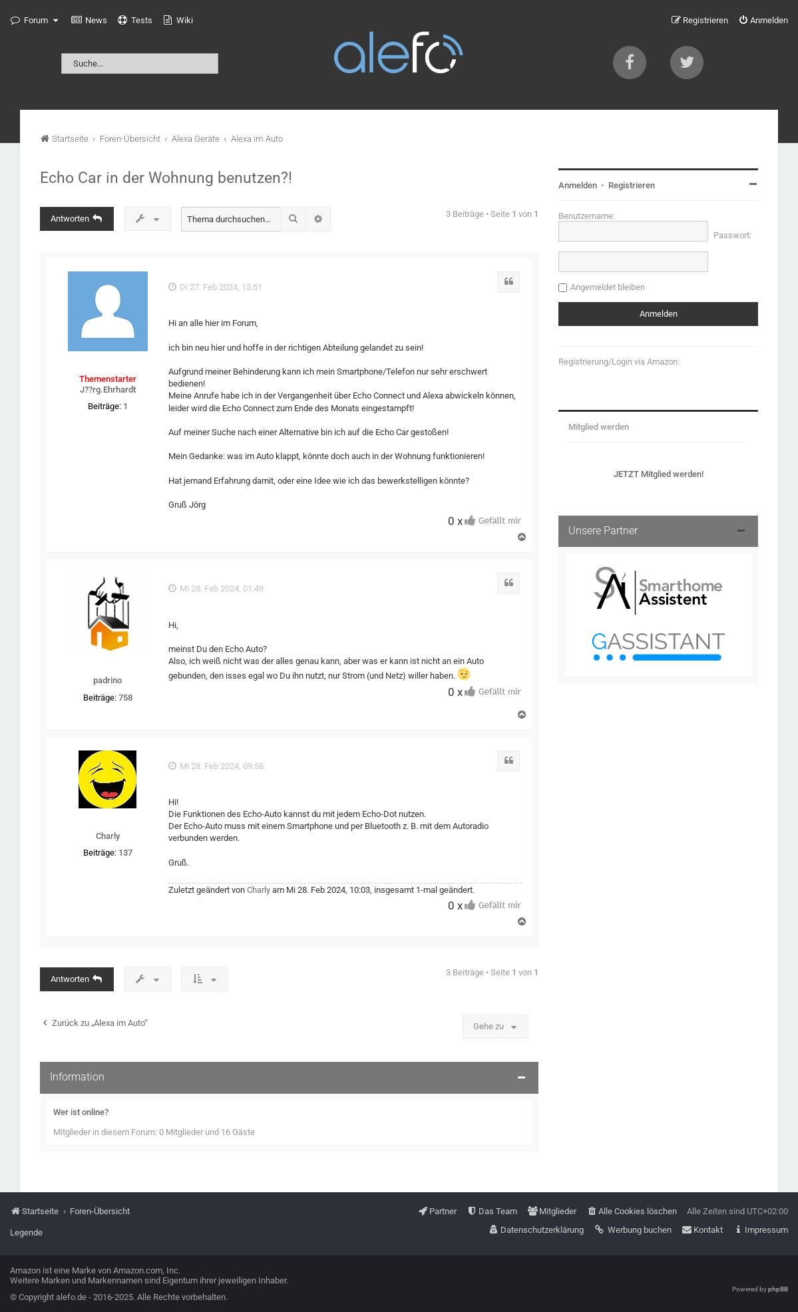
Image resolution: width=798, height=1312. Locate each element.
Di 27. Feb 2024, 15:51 (215, 287)
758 (125, 698)
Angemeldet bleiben (607, 287)
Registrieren (631, 185)
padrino (107, 680)
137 (125, 853)
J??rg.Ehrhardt (108, 390)
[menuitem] (89, 20)
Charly (108, 836)
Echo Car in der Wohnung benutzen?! (166, 177)
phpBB (778, 1289)
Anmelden (577, 185)
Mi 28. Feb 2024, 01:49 (216, 588)
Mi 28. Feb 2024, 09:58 (216, 766)
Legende (26, 1232)
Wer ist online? (80, 1112)
